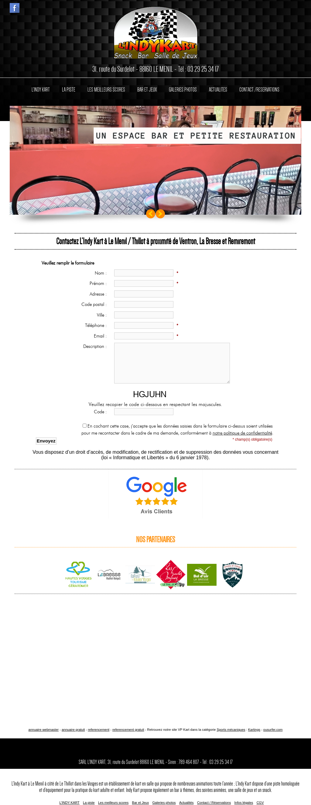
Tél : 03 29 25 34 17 (198, 69)
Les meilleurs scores (113, 802)
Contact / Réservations (214, 802)
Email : (102, 336)
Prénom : (100, 283)
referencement (98, 729)
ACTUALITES (218, 90)
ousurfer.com (273, 729)
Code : (102, 412)
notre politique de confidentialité (242, 433)
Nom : (102, 273)
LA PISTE (68, 90)
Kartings (254, 729)
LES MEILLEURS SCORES (106, 90)
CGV (260, 802)
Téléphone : (97, 325)
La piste (89, 802)
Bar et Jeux (140, 802)
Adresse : (100, 294)
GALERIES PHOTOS (183, 90)
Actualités (186, 802)
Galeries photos (164, 802)
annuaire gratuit (73, 729)
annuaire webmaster (44, 729)
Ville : (103, 315)
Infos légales (243, 802)
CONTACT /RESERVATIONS (259, 90)
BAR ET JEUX (147, 90)
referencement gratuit (128, 729)
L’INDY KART (41, 90)
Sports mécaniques (231, 729)
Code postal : (95, 304)
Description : (96, 346)
